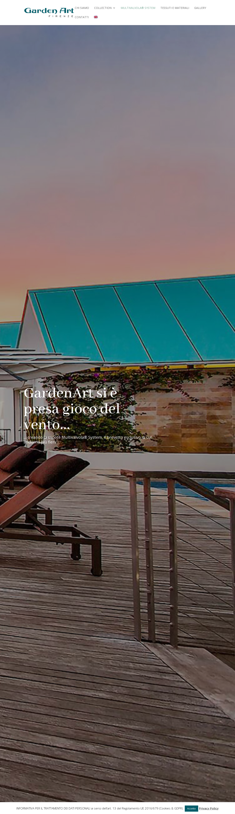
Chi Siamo (82, 8)
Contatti (82, 17)
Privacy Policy (209, 808)
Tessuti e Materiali (174, 8)
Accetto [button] (191, 808)
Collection (103, 8)
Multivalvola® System (138, 8)
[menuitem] (96, 20)
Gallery (200, 8)
